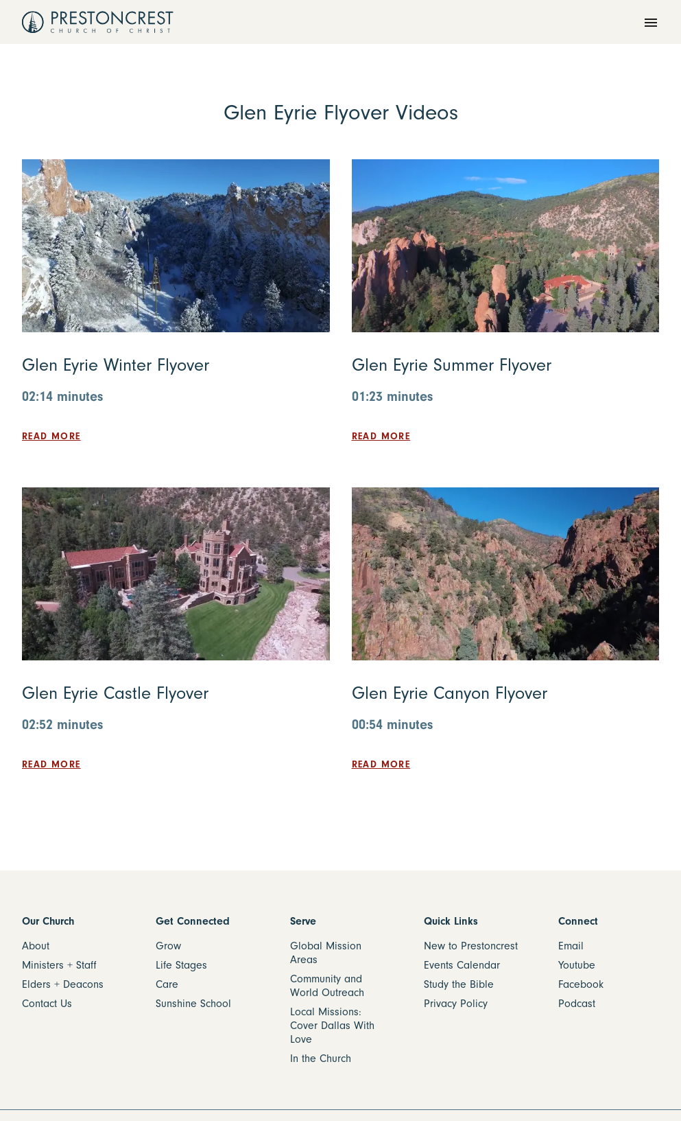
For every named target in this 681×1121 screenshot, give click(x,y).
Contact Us (47, 1003)
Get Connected (193, 921)
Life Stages (181, 965)
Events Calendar (462, 965)
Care (167, 984)
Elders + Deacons (63, 984)
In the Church (320, 1058)
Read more (51, 436)
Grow (168, 946)
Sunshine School (193, 1003)
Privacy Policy (456, 1003)
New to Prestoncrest (471, 946)
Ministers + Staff (59, 965)
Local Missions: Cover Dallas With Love (332, 1025)
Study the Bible (459, 984)
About (35, 946)
